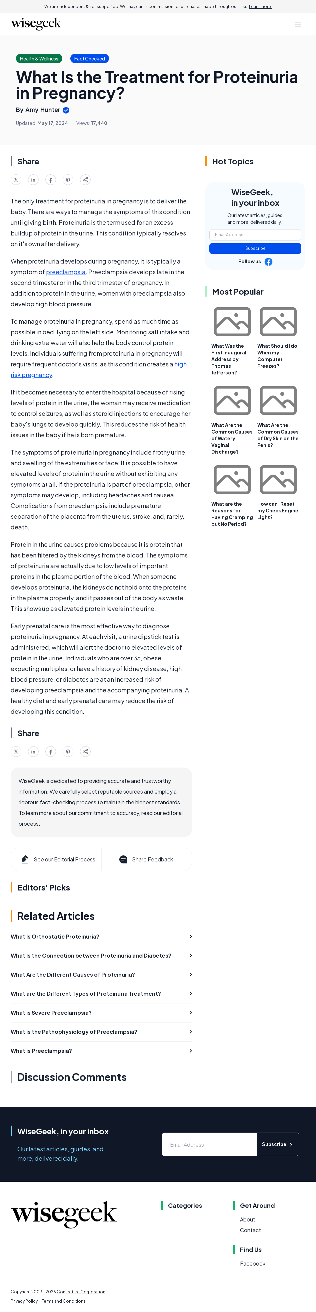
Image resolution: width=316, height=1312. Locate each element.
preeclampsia (66, 272)
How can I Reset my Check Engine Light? (277, 510)
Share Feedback (145, 859)
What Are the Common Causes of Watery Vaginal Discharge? (232, 438)
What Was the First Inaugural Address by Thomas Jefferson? (228, 359)
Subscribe (255, 248)
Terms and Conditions (64, 1301)
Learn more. (260, 6)
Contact (250, 1230)
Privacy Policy (24, 1301)
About (247, 1219)
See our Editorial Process (57, 859)
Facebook (252, 1263)
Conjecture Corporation (81, 1291)
